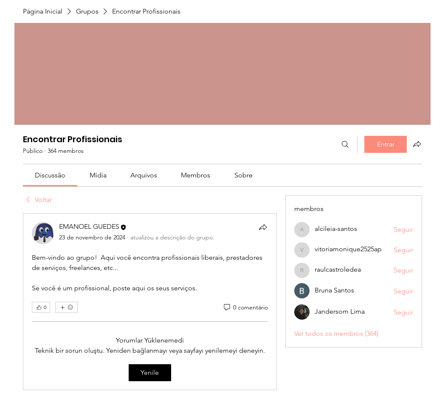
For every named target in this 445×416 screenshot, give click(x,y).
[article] (150, 301)
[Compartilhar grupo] (417, 144)
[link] (50, 175)
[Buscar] (345, 144)
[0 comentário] (245, 308)
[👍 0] (41, 307)
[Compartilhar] (263, 227)
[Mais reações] (66, 307)
